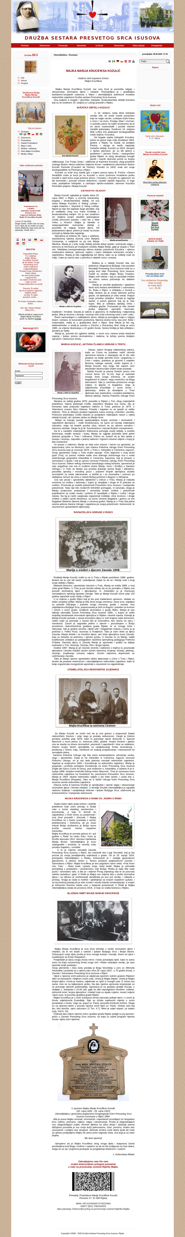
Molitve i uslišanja (28, 148)
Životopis (25, 132)
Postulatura (26, 140)
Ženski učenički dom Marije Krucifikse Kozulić (155, 153)
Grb (22, 78)
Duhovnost (25, 138)
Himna (24, 80)
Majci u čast (26, 146)
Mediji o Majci (27, 154)
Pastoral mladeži (155, 195)
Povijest (24, 83)
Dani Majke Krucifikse (30, 151)
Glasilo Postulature (29, 143)
